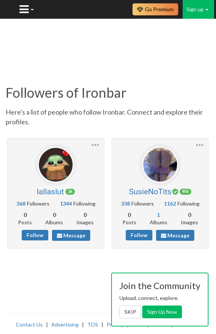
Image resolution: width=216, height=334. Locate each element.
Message (71, 235)
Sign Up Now (162, 312)
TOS (92, 324)
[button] (95, 144)
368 (20, 203)
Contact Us (29, 324)
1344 (66, 203)
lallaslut (50, 191)
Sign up (197, 9)
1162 (170, 203)
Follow (35, 235)
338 (125, 203)
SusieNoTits (150, 191)
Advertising (65, 324)
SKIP (130, 312)
